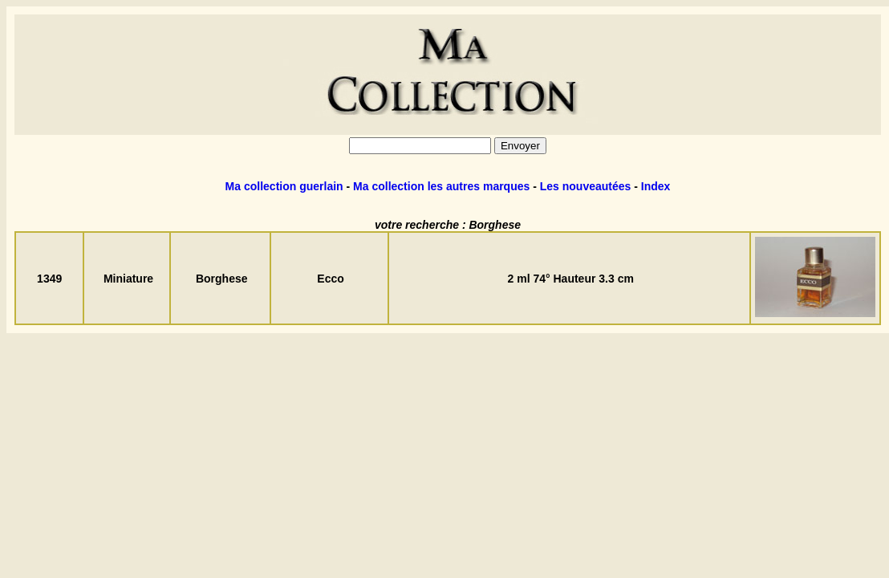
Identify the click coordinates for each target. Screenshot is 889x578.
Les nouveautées (585, 186)
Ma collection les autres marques (441, 186)
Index (656, 186)
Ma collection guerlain (284, 186)
